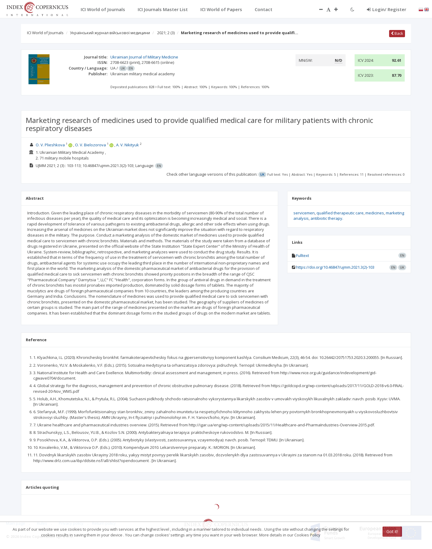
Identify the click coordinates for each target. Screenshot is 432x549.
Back (397, 33)
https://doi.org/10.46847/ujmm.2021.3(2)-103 (335, 267)
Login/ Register (386, 9)
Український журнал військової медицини (110, 32)
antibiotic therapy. (326, 218)
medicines (374, 213)
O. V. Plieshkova (51, 145)
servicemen (304, 213)
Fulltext (302, 255)
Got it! (392, 531)
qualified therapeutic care (340, 213)
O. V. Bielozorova (90, 145)
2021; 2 (166, 32)
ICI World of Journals (45, 32)
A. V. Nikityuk (127, 145)
